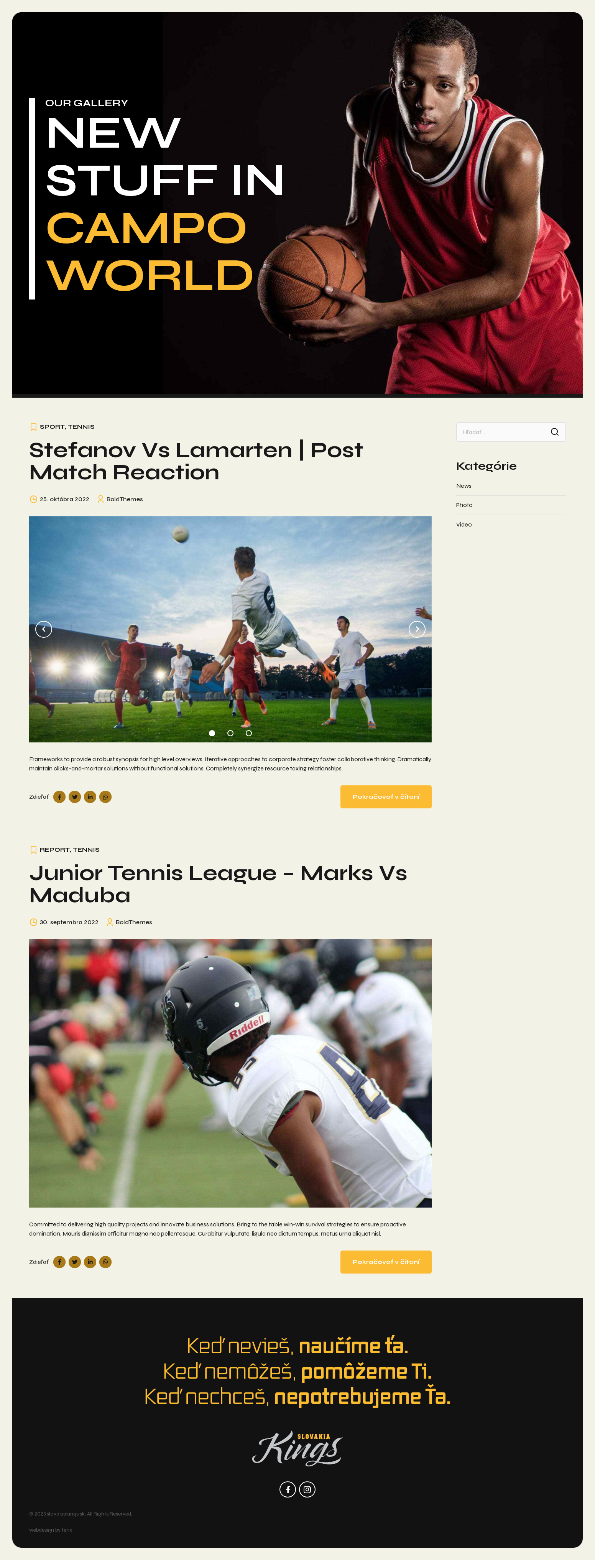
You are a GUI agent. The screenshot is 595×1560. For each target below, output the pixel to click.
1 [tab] (212, 731)
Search (555, 432)
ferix (67, 1530)
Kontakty (456, 33)
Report (55, 849)
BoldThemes (125, 499)
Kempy (337, 33)
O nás (102, 33)
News (464, 485)
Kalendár (411, 33)
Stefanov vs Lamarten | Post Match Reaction (196, 461)
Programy (250, 33)
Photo (464, 504)
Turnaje (206, 33)
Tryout (371, 33)
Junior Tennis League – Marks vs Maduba (218, 884)
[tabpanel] (230, 629)
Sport (52, 426)
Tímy (174, 33)
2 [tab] (230, 731)
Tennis (81, 426)
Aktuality (139, 33)
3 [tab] (249, 731)
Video (464, 524)
